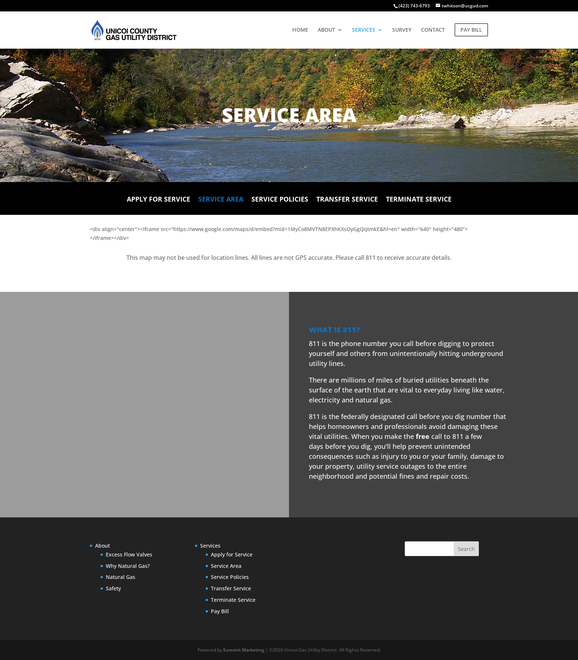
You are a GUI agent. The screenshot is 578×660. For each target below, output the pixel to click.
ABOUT (326, 30)
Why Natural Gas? (128, 565)
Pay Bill (220, 611)
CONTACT (433, 30)
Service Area (220, 199)
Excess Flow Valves (129, 554)
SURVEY (401, 30)
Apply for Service (158, 199)
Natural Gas (120, 576)
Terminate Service (419, 199)
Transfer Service (347, 199)
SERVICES (363, 30)
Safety (113, 588)
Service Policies (279, 199)
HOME (300, 30)
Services (210, 545)
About (102, 545)
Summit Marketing (243, 650)
